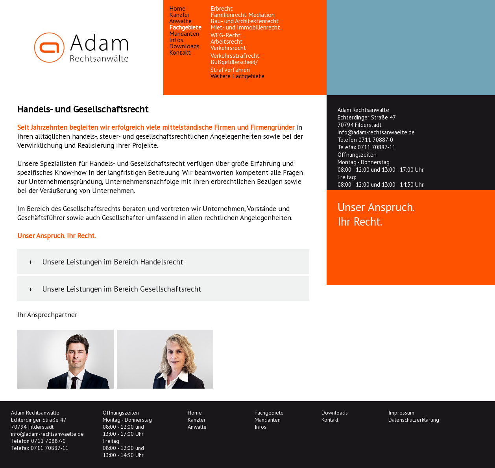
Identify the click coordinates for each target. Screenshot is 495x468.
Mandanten (184, 33)
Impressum (401, 412)
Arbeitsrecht (227, 41)
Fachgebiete (185, 27)
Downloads (184, 46)
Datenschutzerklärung (413, 419)
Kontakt (180, 52)
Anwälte (180, 21)
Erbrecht (222, 8)
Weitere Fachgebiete (237, 76)
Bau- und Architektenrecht (245, 21)
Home (177, 8)
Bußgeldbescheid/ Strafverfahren (234, 65)
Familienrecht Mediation (243, 14)
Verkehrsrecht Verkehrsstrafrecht (235, 51)
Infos (176, 40)
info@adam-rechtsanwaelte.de (376, 132)
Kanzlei (179, 14)
